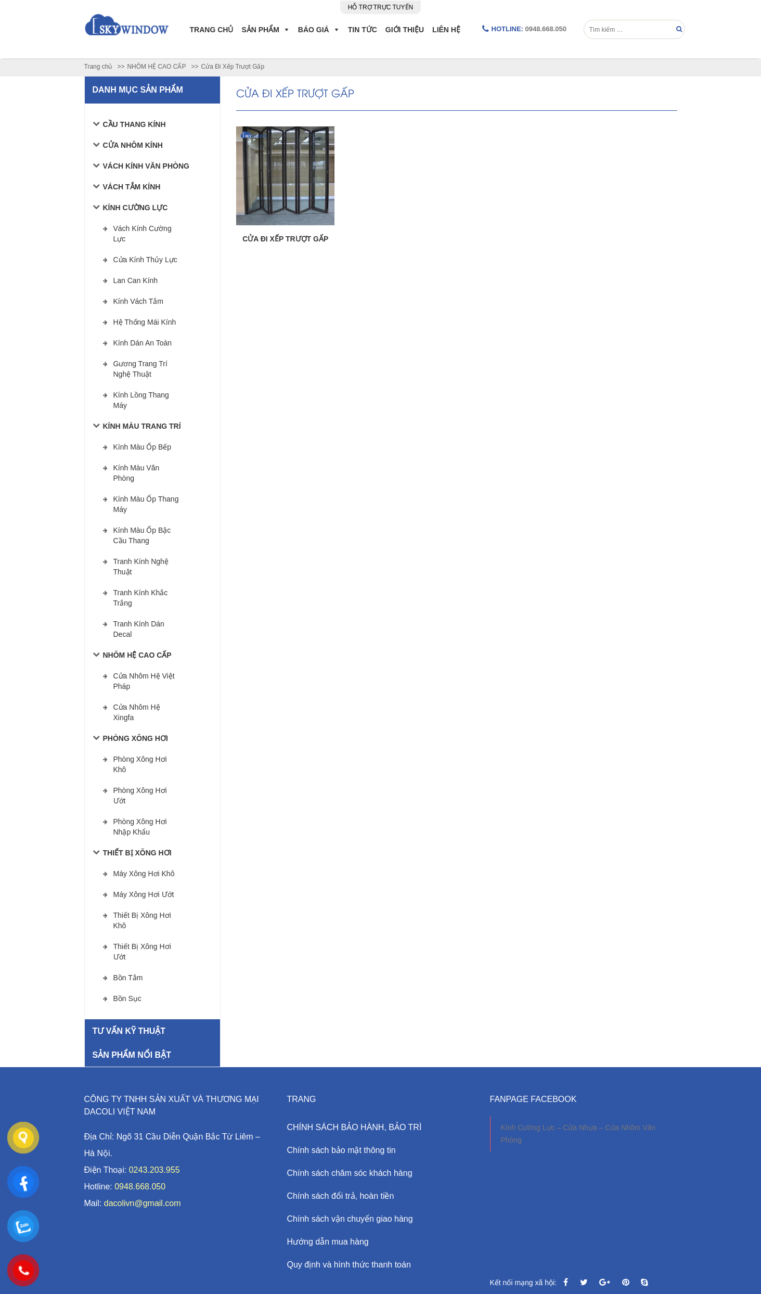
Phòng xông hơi (135, 738)
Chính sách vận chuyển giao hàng (350, 1218)
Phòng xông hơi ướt (140, 795)
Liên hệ (446, 29)
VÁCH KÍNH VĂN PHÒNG (146, 166)
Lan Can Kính (135, 280)
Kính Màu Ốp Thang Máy (146, 504)
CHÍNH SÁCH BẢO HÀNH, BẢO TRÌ (354, 1127)
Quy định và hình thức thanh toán (349, 1264)
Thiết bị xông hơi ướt (142, 951)
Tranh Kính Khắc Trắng (140, 597)
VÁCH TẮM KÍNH (132, 187)
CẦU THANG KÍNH (134, 124)
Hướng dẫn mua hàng (328, 1241)
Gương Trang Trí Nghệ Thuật (140, 369)
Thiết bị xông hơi (137, 853)
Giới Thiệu (404, 29)
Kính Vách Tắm (138, 301)
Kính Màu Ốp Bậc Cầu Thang (142, 535)
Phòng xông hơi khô (140, 764)
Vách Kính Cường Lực (142, 233)
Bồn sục (127, 998)
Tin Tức (362, 29)
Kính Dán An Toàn (142, 343)
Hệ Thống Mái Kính (144, 322)
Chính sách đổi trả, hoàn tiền (340, 1195)
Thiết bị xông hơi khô (142, 920)
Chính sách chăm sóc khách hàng (349, 1173)
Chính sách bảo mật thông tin (341, 1150)
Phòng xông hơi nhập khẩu (140, 826)
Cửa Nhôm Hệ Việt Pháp (144, 681)
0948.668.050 (546, 29)
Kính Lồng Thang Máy (141, 400)
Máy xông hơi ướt (143, 894)
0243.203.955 (154, 1169)
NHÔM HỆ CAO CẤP (137, 655)
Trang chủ (212, 29)
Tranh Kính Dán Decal (138, 629)
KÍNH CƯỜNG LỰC (135, 207)
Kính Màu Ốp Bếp (142, 447)
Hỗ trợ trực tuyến (380, 7)
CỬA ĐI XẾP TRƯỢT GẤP (285, 239)
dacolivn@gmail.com (142, 1203)
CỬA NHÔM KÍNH (133, 145)
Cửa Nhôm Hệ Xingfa (136, 712)
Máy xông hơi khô (144, 873)
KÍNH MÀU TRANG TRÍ (142, 426)
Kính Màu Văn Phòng (136, 473)
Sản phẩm (260, 29)
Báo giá (313, 29)
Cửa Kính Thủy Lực (145, 259)
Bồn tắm (128, 977)
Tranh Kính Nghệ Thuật (141, 566)
